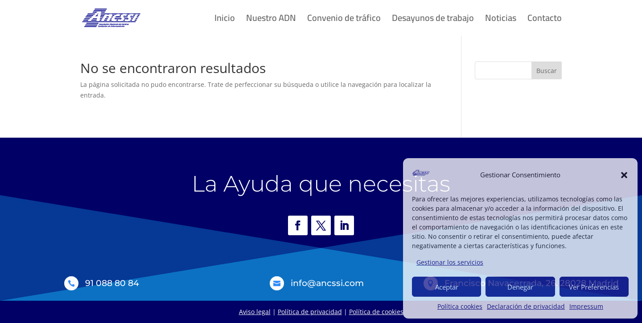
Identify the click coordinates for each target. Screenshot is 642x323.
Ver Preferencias (594, 286)
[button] (624, 175)
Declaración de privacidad (526, 306)
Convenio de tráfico (344, 20)
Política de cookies (376, 311)
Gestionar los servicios (449, 262)
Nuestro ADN (271, 20)
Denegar (520, 286)
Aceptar (446, 286)
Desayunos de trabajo (433, 20)
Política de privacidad (310, 311)
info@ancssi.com (327, 283)
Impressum (586, 306)
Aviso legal (255, 311)
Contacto (544, 20)
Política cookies (459, 306)
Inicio (224, 20)
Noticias (500, 20)
